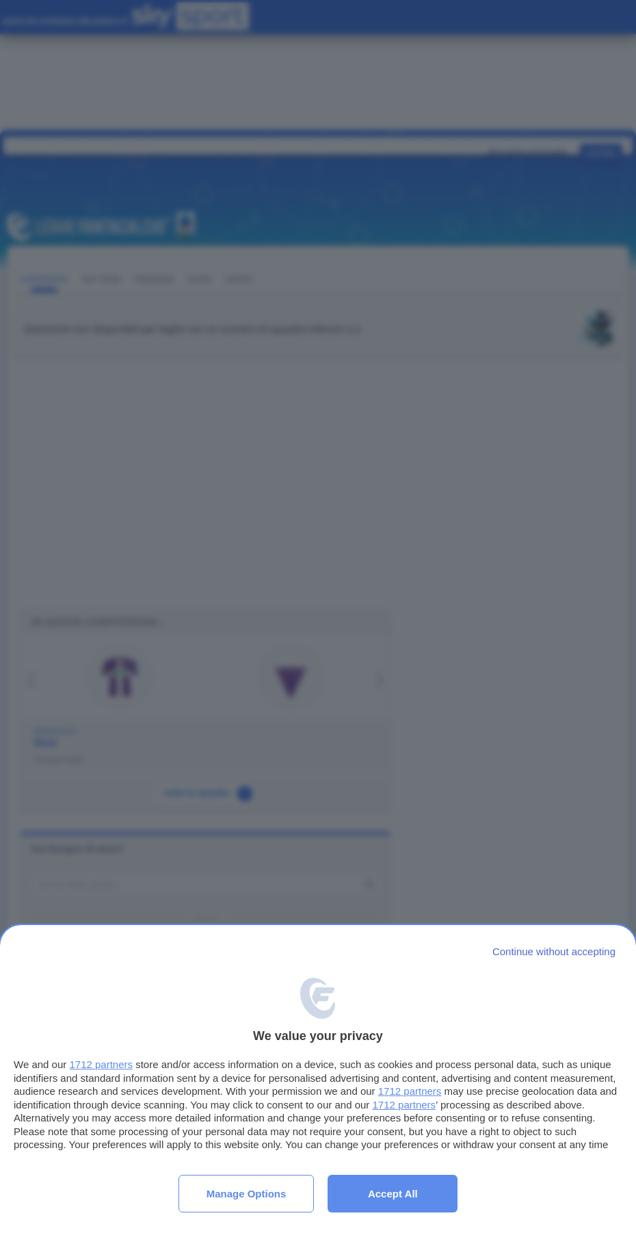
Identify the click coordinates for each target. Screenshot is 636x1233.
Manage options (247, 1193)
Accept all (393, 1193)
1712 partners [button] (101, 1064)
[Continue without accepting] (554, 951)
